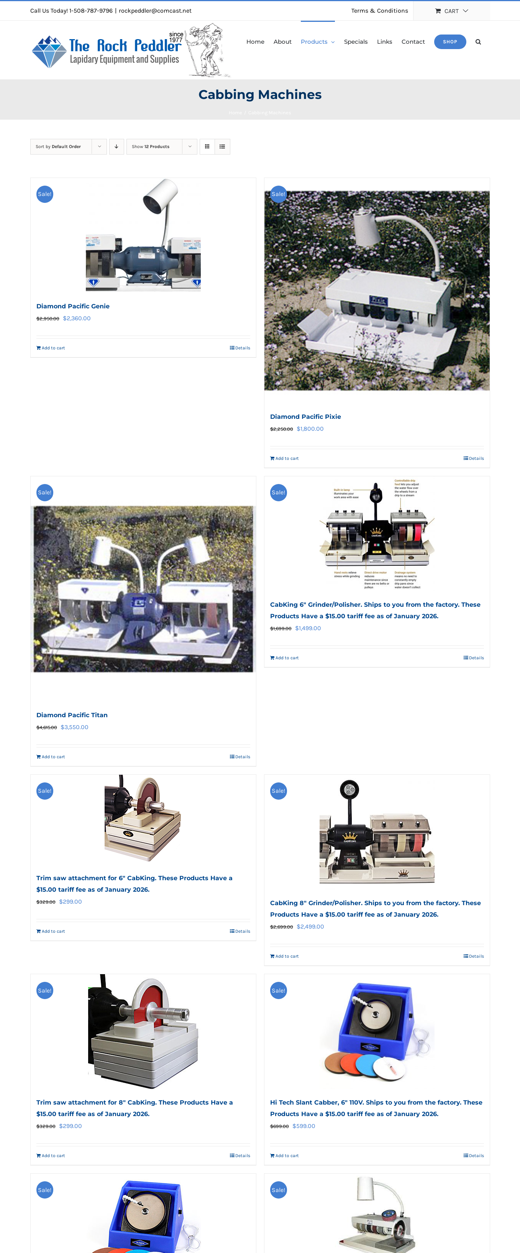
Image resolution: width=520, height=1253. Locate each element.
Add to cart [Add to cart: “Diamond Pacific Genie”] (53, 348)
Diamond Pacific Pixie (305, 416)
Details (242, 348)
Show (150, 146)
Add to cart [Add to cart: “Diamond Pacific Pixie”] (287, 458)
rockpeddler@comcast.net (155, 10)
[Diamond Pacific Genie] (143, 235)
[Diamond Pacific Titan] (143, 589)
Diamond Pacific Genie (73, 306)
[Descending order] (116, 147)
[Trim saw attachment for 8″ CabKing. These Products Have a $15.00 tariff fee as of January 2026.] (143, 1031)
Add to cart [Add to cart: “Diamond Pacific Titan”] (53, 756)
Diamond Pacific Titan (72, 715)
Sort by (58, 146)
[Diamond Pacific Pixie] (377, 290)
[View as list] (222, 146)
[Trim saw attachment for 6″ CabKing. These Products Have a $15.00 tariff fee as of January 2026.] (143, 820)
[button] (478, 41)
